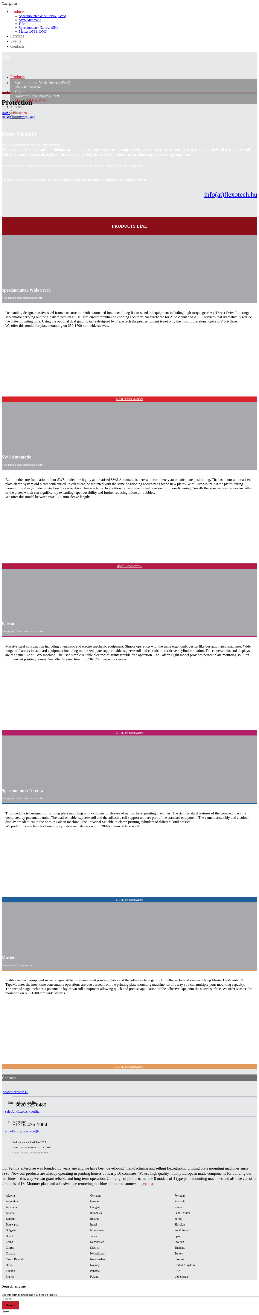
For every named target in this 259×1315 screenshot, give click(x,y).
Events (15, 41)
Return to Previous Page (18, 117)
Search (10, 1305)
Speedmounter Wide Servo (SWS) (42, 16)
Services (17, 36)
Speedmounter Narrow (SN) (38, 27)
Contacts (17, 46)
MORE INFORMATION (129, 399)
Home (6, 113)
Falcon (23, 24)
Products (17, 11)
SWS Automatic (30, 20)
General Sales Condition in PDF (30, 1152)
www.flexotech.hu (15, 1092)
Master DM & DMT (33, 31)
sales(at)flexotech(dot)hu (22, 1111)
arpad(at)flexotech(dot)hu (22, 1131)
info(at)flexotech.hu (230, 194)
